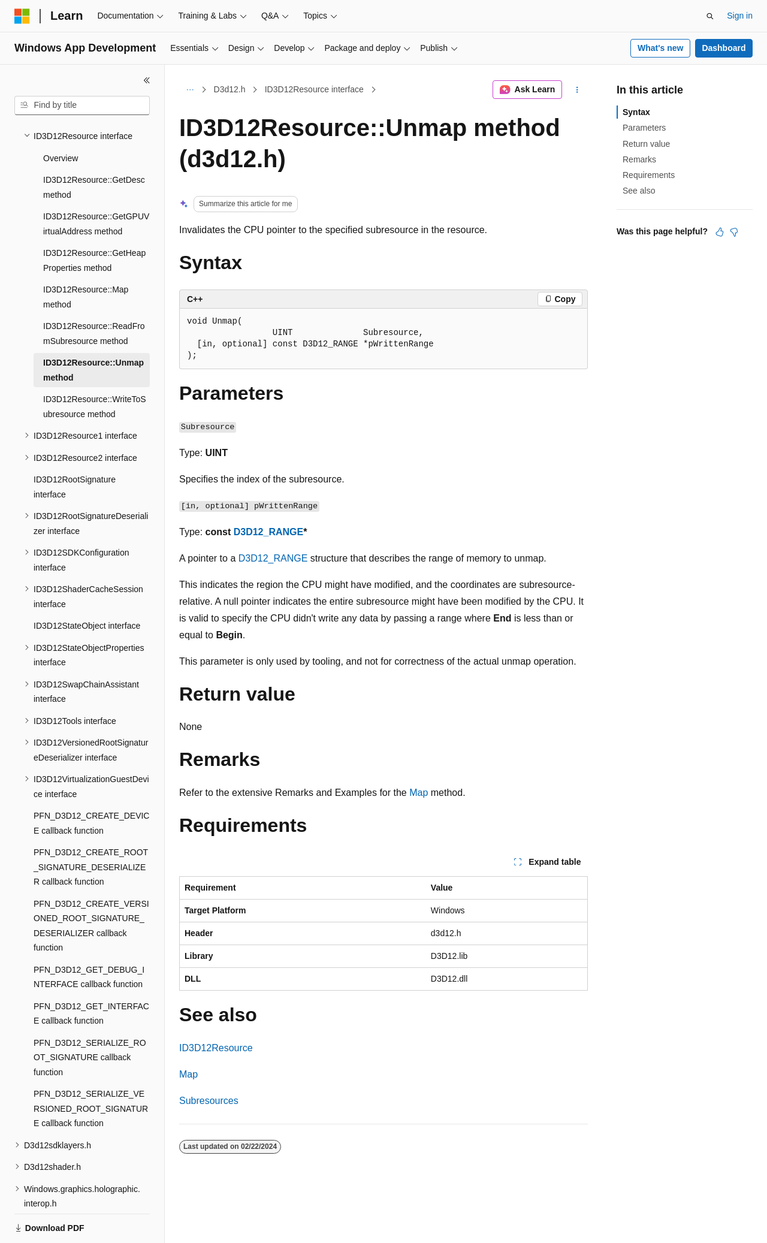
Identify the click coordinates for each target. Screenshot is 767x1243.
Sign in (740, 15)
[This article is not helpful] (734, 232)
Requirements (649, 175)
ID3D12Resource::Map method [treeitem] (85, 255)
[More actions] (577, 89)
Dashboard (723, 48)
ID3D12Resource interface (314, 89)
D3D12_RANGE (268, 532)
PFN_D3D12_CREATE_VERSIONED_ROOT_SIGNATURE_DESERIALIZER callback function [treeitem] (91, 885)
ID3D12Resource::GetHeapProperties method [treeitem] (94, 219)
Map (418, 793)
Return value (646, 144)
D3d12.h (230, 89)
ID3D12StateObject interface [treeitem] (87, 584)
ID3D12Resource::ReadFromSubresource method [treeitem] (94, 292)
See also (639, 190)
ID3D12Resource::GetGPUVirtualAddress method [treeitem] (96, 182)
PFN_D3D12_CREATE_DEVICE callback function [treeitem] (91, 782)
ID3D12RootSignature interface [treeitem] (75, 445)
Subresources (208, 1101)
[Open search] (710, 16)
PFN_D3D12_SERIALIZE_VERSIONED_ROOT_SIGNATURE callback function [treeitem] (91, 1067)
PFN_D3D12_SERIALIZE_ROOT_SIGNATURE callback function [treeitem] (90, 1016)
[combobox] (82, 105)
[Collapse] (146, 80)
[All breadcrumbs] (189, 89)
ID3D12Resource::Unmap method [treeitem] (93, 328)
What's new (660, 48)
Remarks (639, 159)
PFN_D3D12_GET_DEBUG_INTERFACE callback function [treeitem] (89, 936)
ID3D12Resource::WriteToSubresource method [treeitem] (94, 365)
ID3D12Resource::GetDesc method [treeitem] (94, 146)
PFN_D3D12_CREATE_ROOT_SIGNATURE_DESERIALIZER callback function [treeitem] (91, 825)
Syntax (636, 112)
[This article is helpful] (719, 232)
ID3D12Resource (216, 1048)
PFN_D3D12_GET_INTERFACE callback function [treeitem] (91, 972)
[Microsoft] (22, 16)
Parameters (644, 127)
